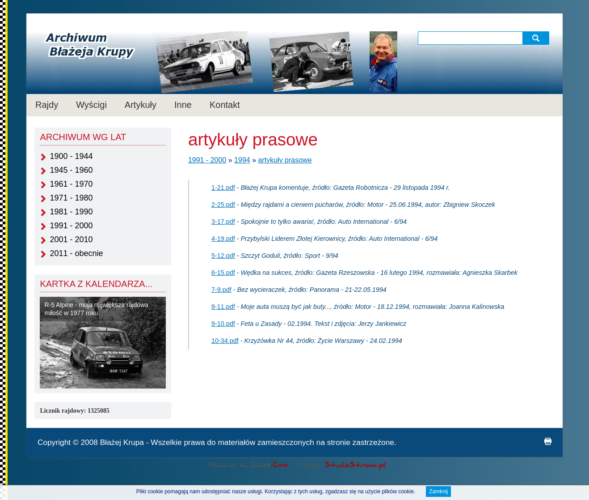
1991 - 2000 (71, 225)
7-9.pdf (221, 289)
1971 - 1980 (71, 197)
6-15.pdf (223, 272)
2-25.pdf (223, 204)
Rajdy (46, 105)
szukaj (537, 38)
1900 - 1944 (71, 156)
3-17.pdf (223, 221)
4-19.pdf (223, 238)
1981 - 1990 (71, 211)
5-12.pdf (223, 255)
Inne (183, 105)
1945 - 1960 (71, 170)
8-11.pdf (223, 306)
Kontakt (225, 105)
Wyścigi (91, 105)
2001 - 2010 (71, 239)
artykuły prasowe (285, 160)
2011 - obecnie (76, 253)
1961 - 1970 (71, 183)
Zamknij (438, 493)
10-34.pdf (225, 340)
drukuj (547, 441)
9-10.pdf (223, 323)
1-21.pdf (223, 187)
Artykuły (140, 105)
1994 (242, 160)
